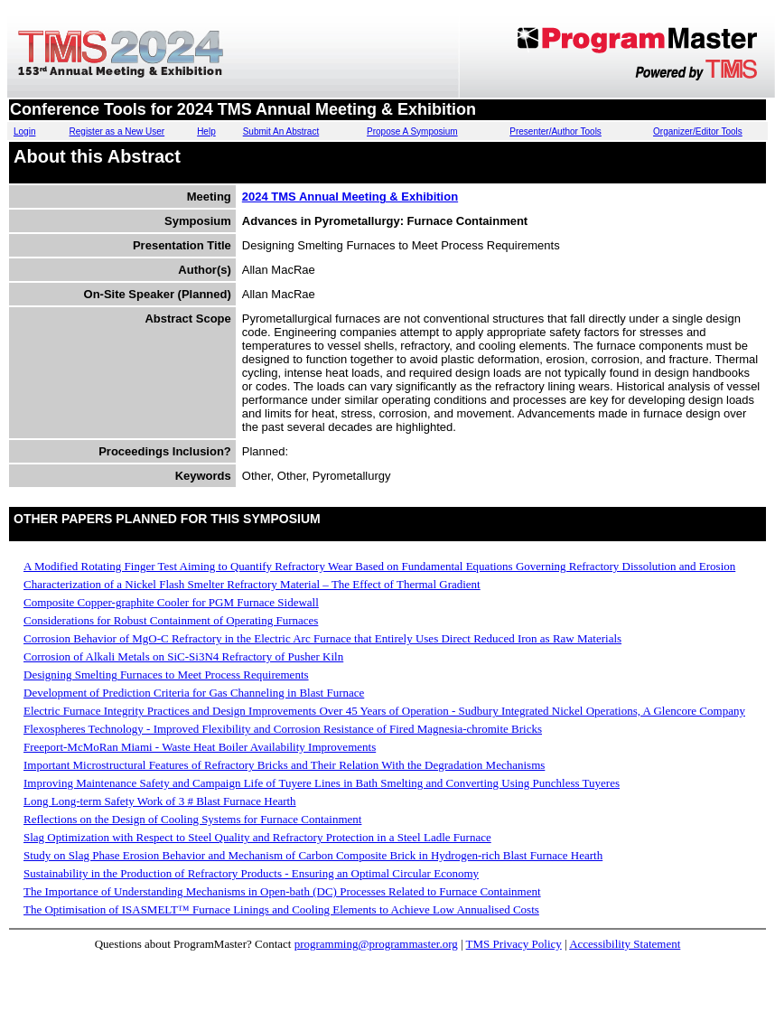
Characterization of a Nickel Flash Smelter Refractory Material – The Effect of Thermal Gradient (252, 584)
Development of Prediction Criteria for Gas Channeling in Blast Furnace (193, 692)
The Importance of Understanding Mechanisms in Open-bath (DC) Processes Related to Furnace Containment (282, 891)
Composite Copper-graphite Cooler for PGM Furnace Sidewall (171, 602)
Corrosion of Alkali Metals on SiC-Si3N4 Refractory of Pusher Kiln (183, 656)
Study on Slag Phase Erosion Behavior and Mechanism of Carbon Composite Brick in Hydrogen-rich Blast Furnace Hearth (312, 855)
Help (206, 131)
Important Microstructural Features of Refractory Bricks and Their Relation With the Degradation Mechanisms (284, 765)
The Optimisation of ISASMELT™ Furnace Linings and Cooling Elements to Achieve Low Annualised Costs (281, 909)
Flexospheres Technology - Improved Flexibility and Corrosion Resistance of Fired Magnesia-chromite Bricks (282, 729)
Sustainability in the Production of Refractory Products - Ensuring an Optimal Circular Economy (251, 873)
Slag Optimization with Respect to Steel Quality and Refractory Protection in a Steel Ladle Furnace (257, 837)
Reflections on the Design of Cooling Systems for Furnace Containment (192, 819)
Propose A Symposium (412, 131)
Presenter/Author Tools (555, 131)
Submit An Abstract (281, 131)
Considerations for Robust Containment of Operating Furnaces (170, 620)
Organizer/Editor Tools (697, 131)
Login (24, 131)
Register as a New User (117, 131)
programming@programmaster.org (376, 944)
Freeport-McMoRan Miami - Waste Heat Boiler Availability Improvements (199, 747)
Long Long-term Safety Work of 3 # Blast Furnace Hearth (159, 801)
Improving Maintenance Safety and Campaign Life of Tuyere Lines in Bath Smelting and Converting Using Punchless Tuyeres (321, 783)
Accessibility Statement (624, 944)
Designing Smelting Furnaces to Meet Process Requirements (166, 674)
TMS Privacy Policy (514, 944)
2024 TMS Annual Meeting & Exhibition (350, 196)
